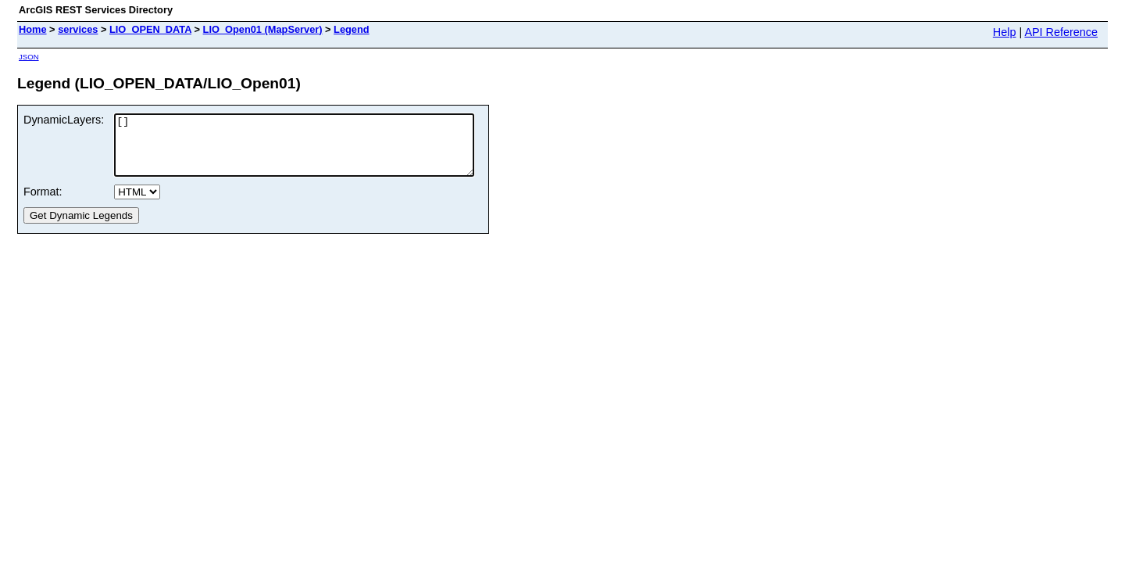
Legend (352, 29)
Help (1004, 32)
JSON (29, 56)
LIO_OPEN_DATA (150, 29)
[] (315, 150)
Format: (42, 203)
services (78, 29)
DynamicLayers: (63, 119)
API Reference (1061, 32)
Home (33, 29)
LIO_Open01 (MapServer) (263, 29)
